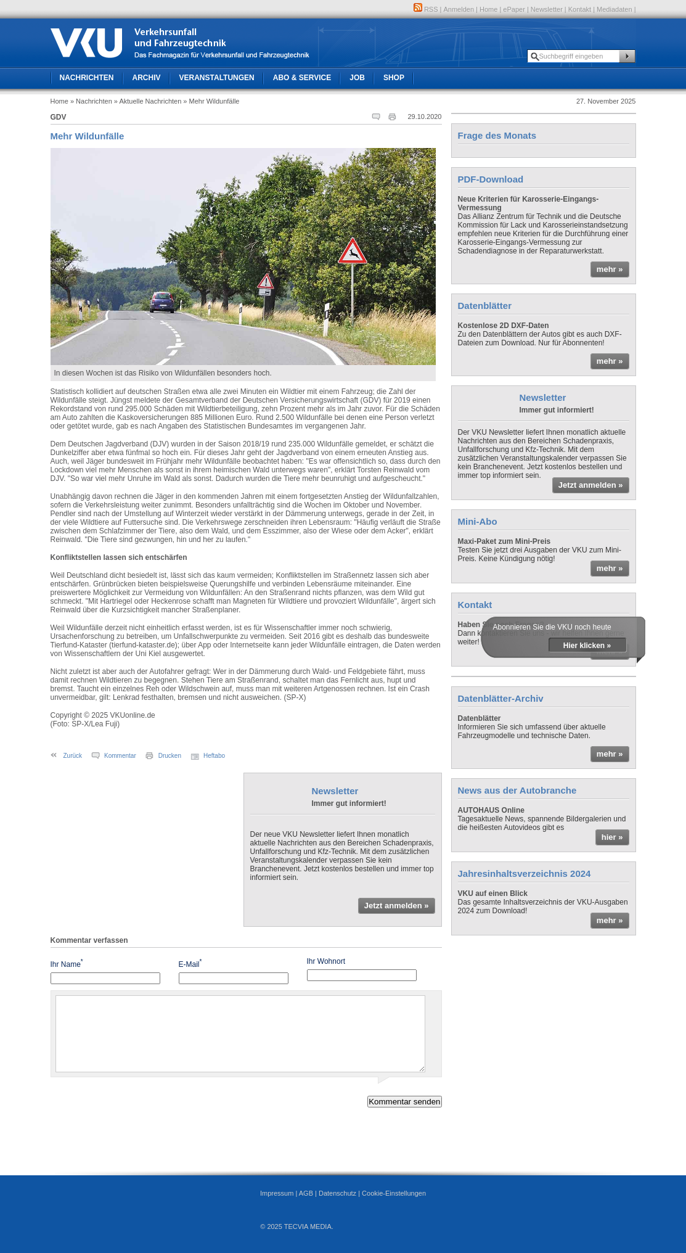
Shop (393, 77)
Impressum (276, 1193)
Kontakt (579, 9)
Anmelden (459, 9)
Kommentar (120, 755)
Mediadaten (614, 9)
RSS (426, 9)
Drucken (169, 755)
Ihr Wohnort (326, 961)
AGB (306, 1193)
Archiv (147, 77)
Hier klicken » (587, 645)
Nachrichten (87, 77)
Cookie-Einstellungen (394, 1193)
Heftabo (214, 755)
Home (488, 9)
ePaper (514, 9)
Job (357, 77)
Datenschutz (337, 1193)
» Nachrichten (91, 101)
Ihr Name (67, 963)
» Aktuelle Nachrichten (147, 101)
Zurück (73, 755)
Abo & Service (302, 77)
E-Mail (190, 963)
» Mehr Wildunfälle (211, 101)
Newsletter (547, 9)
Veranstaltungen (217, 77)
